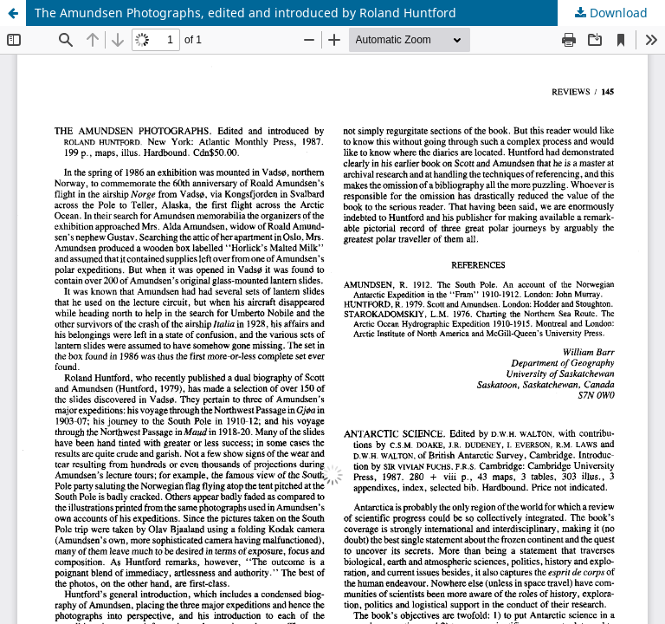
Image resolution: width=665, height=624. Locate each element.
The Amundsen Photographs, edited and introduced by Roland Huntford (245, 12)
